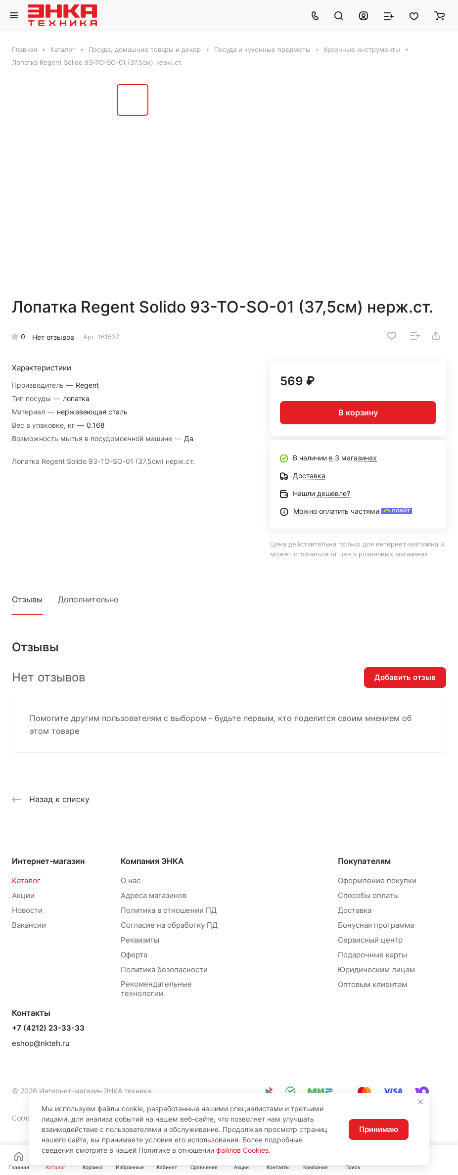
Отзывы (27, 599)
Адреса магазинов (153, 895)
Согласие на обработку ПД (169, 925)
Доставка (354, 910)
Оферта (134, 954)
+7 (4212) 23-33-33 (48, 1028)
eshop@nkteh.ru (41, 1043)
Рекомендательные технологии (156, 988)
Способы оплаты (368, 895)
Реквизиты (140, 940)
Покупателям (364, 861)
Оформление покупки (377, 880)
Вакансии (29, 925)
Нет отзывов (53, 337)
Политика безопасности (164, 969)
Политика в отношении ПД (169, 910)
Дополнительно (88, 599)
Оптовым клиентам (372, 984)
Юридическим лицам (376, 969)
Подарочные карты (372, 954)
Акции (23, 895)
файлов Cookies (242, 1150)
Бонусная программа (376, 925)
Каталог (26, 880)
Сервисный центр (370, 940)
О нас (130, 880)
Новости (27, 910)
